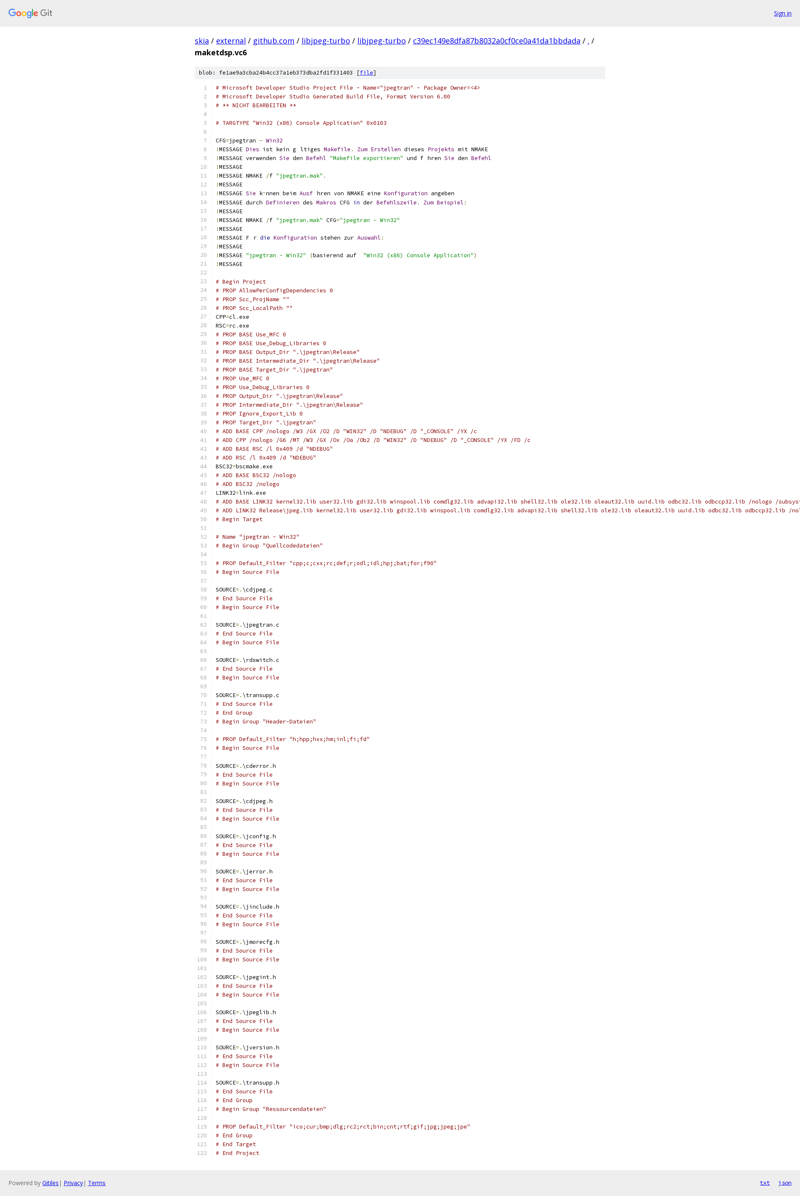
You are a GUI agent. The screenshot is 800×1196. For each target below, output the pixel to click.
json (785, 1182)
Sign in (783, 13)
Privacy (73, 1183)
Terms (97, 1183)
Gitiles (50, 1183)
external (231, 41)
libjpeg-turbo (326, 41)
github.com (273, 41)
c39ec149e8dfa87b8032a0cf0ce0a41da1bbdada (497, 41)
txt (765, 1182)
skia (202, 41)
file (366, 72)
